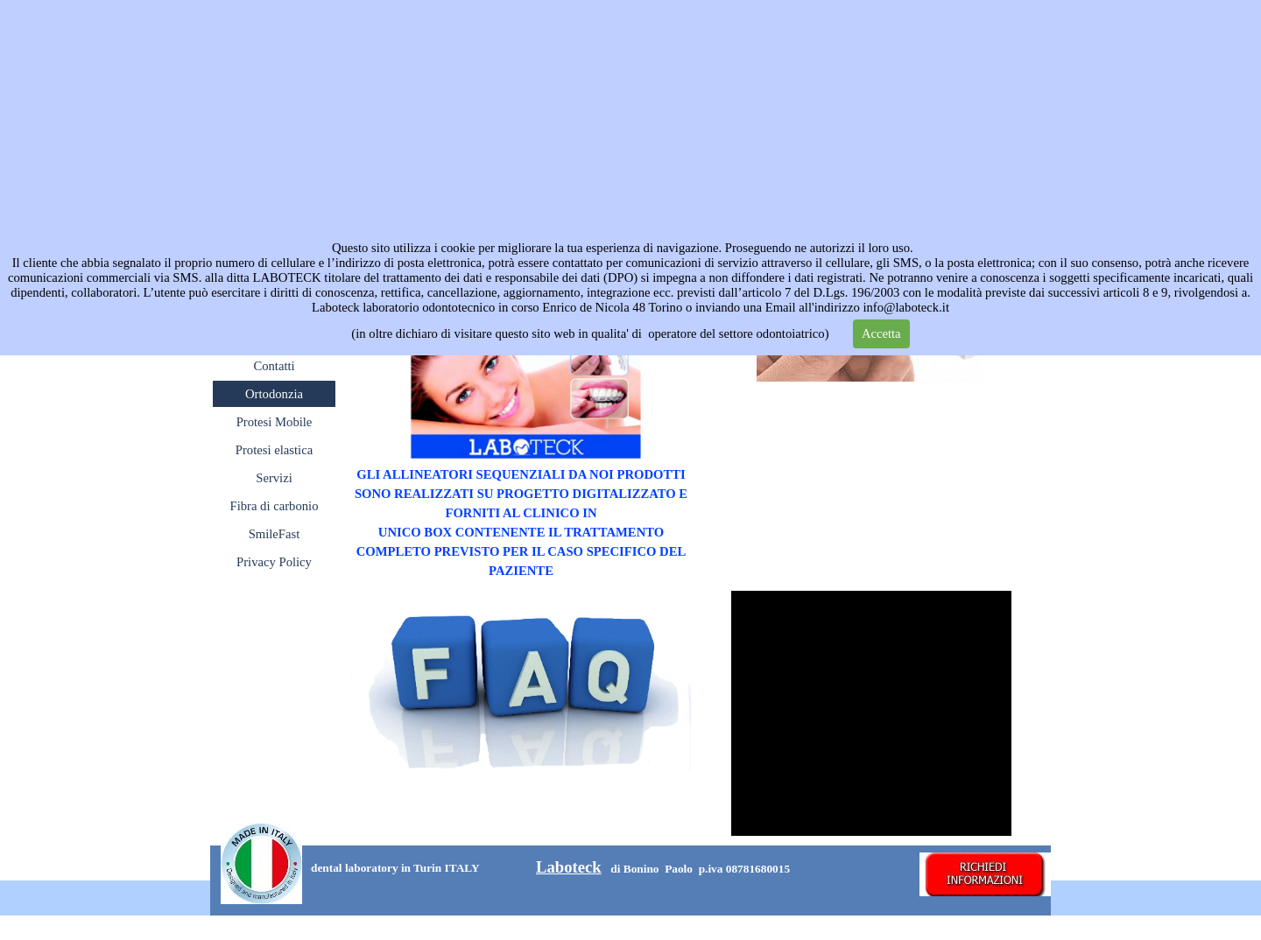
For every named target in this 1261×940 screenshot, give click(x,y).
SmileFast (274, 534)
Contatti (273, 366)
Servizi (274, 478)
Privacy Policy (274, 562)
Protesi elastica (274, 450)
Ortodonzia (274, 394)
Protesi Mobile (274, 422)
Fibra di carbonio (274, 506)
